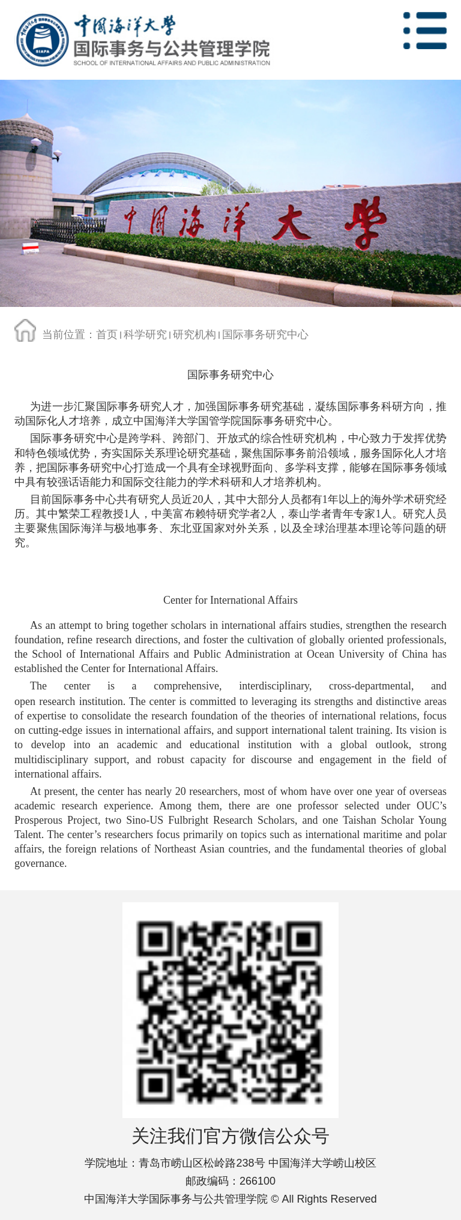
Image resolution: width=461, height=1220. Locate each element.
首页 (107, 335)
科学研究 (145, 335)
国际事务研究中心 (265, 335)
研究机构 (194, 335)
